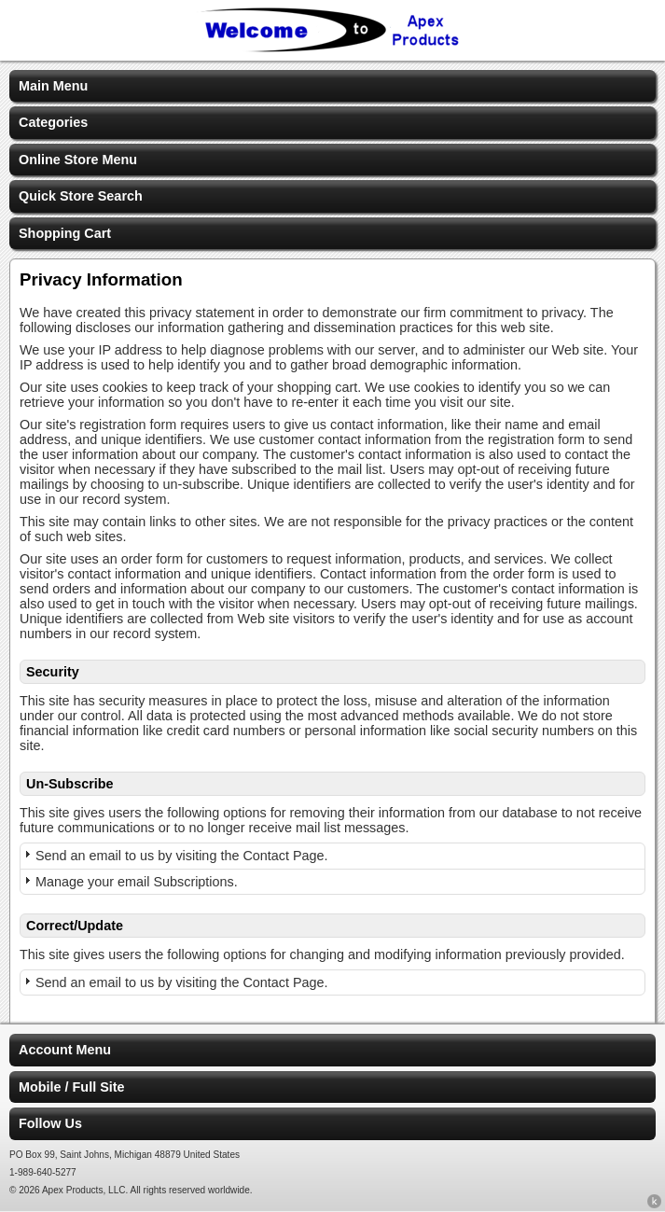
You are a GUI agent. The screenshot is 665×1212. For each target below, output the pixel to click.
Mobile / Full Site (72, 1087)
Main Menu (53, 85)
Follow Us (50, 1123)
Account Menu (65, 1049)
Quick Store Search (81, 195)
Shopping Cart (65, 233)
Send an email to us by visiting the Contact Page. (181, 855)
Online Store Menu (78, 159)
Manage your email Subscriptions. (136, 881)
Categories (53, 122)
